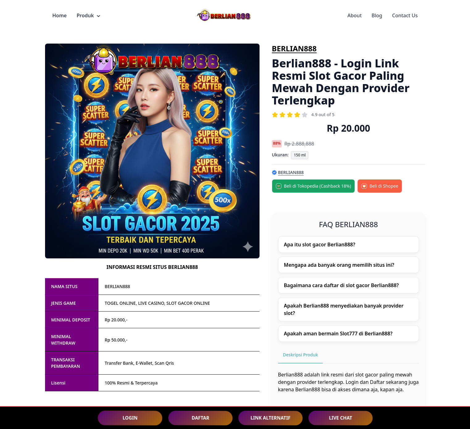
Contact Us (405, 15)
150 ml (300, 155)
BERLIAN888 (294, 48)
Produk (88, 15)
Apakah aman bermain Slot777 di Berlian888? (338, 333)
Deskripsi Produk (300, 355)
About (354, 15)
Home (59, 15)
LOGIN (130, 417)
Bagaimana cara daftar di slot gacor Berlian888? (341, 285)
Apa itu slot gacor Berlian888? (319, 244)
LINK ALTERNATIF (270, 417)
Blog (377, 15)
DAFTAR (200, 417)
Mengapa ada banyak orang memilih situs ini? (339, 264)
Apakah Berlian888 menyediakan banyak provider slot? (344, 309)
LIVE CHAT (340, 417)
